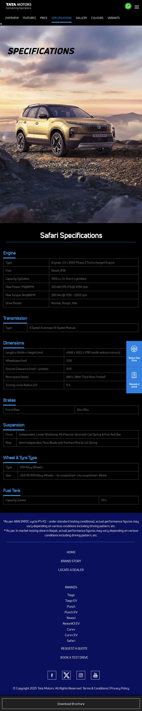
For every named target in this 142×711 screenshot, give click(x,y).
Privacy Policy (119, 688)
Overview (12, 17)
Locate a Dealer (71, 570)
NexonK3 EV (71, 623)
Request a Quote (74, 648)
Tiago (71, 595)
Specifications (62, 17)
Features (29, 17)
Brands (71, 587)
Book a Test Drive (74, 657)
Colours (97, 17)
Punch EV (71, 612)
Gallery (81, 17)
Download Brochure (71, 704)
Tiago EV (71, 600)
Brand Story (71, 561)
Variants (114, 17)
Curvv (71, 629)
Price (43, 17)
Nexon (71, 618)
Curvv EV (71, 635)
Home (71, 552)
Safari (71, 640)
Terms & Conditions (95, 688)
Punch (71, 606)
